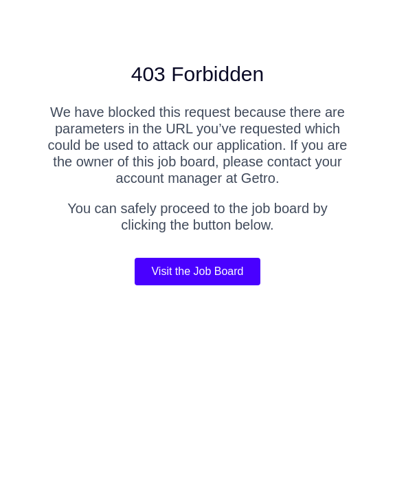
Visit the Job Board (197, 271)
